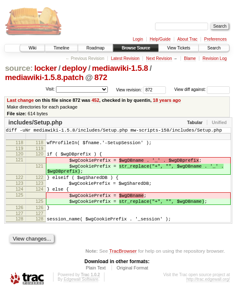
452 (95, 100)
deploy (74, 68)
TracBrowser (123, 268)
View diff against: (202, 89)
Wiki (32, 48)
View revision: (129, 89)
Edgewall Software (81, 297)
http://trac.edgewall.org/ (208, 297)
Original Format (132, 285)
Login (138, 39)
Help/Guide (160, 39)
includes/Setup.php (35, 122)
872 (100, 77)
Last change (20, 100)
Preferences (215, 39)
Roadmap (95, 48)
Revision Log (215, 58)
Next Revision (159, 58)
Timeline (61, 48)
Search (214, 48)
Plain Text (96, 285)
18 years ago (167, 100)
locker (45, 68)
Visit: (50, 89)
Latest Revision (125, 58)
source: (19, 68)
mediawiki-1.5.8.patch (44, 77)
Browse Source (136, 48)
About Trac (187, 39)
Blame (190, 58)
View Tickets (178, 48)
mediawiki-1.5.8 (120, 68)
